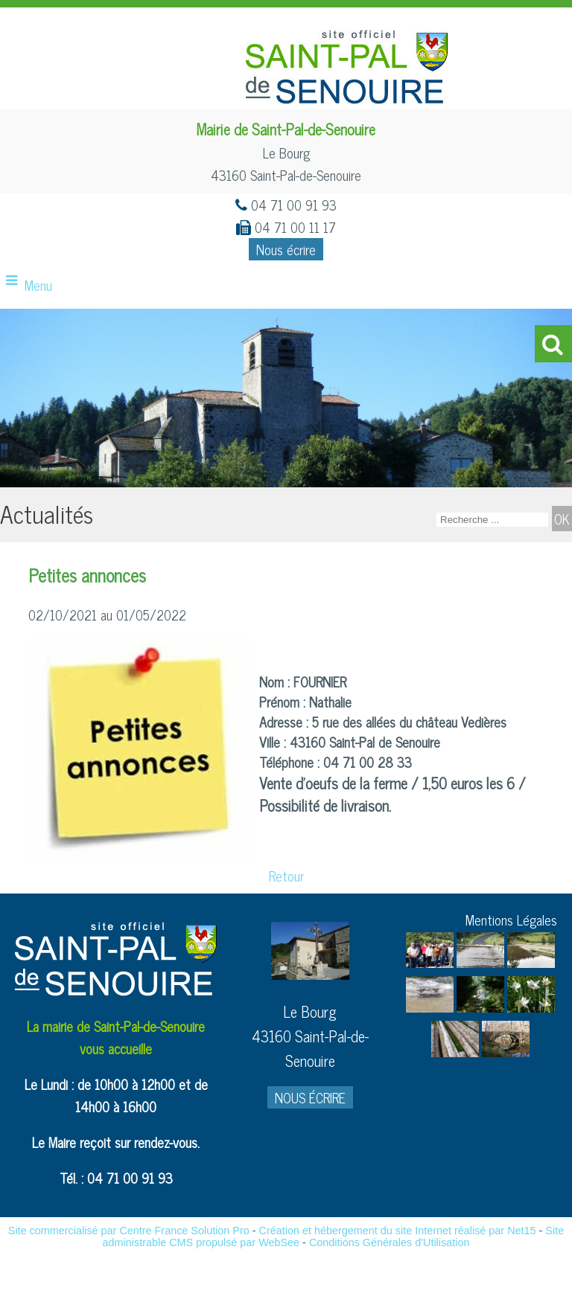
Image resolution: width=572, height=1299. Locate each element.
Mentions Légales (511, 919)
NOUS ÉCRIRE (310, 1097)
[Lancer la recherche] (562, 518)
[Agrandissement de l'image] (430, 962)
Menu (38, 285)
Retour (286, 876)
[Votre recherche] (492, 520)
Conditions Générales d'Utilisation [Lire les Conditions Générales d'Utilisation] (389, 1242)
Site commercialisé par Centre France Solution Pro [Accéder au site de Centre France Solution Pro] (129, 1231)
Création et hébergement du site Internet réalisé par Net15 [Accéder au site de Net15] (397, 1231)
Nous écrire (286, 249)
